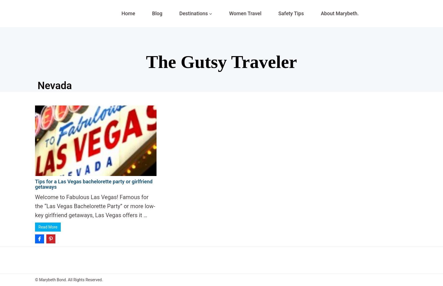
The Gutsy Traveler (221, 62)
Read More (47, 227)
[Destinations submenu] (210, 13)
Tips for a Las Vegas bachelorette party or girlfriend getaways (94, 184)
